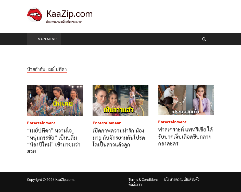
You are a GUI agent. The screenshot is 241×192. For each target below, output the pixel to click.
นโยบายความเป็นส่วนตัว (181, 179)
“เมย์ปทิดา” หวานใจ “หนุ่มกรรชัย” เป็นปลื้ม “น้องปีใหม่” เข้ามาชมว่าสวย (53, 141)
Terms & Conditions (143, 179)
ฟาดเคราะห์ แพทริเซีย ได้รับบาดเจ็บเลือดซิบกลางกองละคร (185, 136)
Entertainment (41, 122)
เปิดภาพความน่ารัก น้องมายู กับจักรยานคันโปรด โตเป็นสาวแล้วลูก (119, 137)
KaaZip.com (69, 13)
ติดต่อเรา (135, 184)
